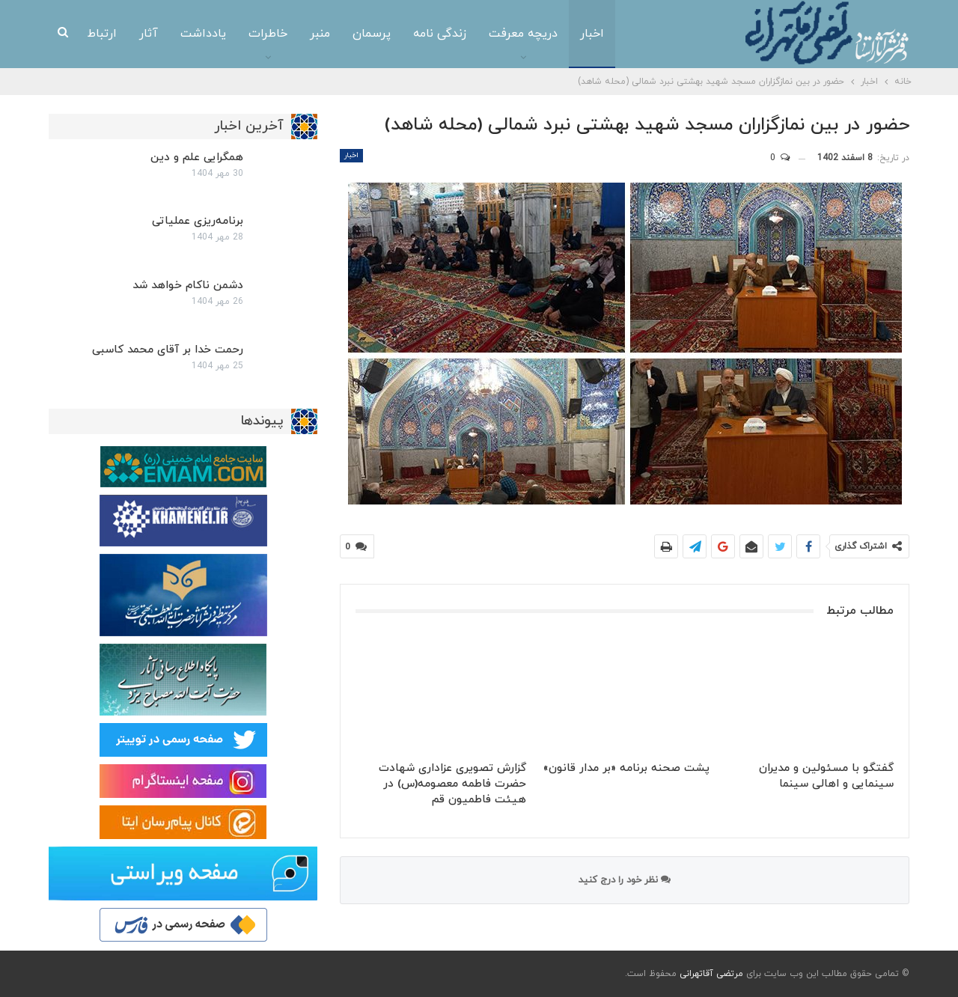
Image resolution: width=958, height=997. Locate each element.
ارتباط (102, 33)
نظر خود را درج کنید (625, 880)
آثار (148, 33)
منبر (320, 33)
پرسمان (372, 33)
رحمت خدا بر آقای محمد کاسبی (167, 350)
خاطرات (267, 33)
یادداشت (203, 33)
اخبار (592, 33)
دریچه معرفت (523, 33)
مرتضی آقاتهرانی (711, 974)
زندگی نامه (439, 33)
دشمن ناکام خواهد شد (187, 285)
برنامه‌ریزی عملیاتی (197, 221)
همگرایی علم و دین (196, 157)
